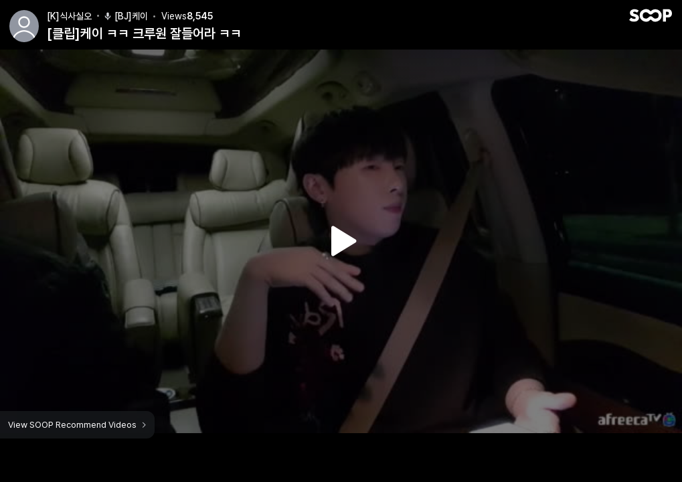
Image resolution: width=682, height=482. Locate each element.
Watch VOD (341, 241)
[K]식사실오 (69, 16)
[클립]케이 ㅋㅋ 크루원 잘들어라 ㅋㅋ (144, 33)
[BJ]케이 (125, 16)
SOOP (650, 15)
